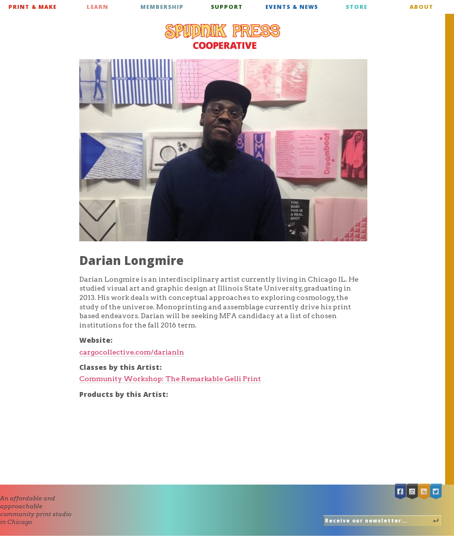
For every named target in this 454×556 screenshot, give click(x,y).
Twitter (436, 492)
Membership (162, 6)
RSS (424, 492)
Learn (97, 6)
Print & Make (32, 6)
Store (356, 6)
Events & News (291, 6)
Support (227, 6)
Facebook (401, 492)
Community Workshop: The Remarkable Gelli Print (170, 379)
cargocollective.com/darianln (131, 352)
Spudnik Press (222, 36)
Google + (413, 492)
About (421, 6)
